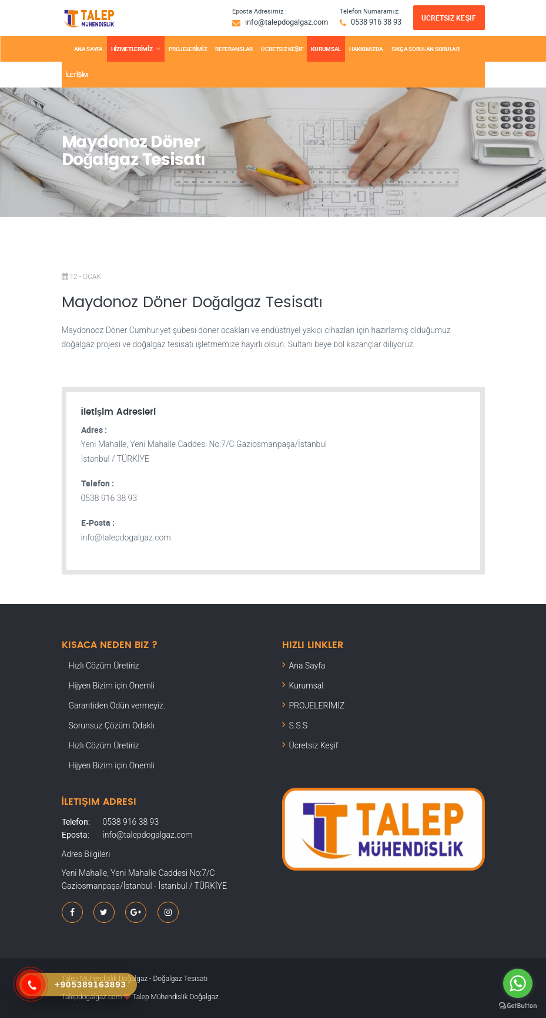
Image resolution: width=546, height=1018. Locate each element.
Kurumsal (306, 685)
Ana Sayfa (307, 665)
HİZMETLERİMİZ (131, 49)
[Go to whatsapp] (517, 983)
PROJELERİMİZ (188, 49)
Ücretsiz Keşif (448, 17)
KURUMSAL (326, 49)
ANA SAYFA (88, 49)
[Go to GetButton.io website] (518, 1006)
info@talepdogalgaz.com (286, 21)
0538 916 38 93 (376, 21)
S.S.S (298, 725)
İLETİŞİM (77, 74)
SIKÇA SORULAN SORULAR (425, 49)
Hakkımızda (366, 49)
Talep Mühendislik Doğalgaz (175, 997)
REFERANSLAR (234, 49)
